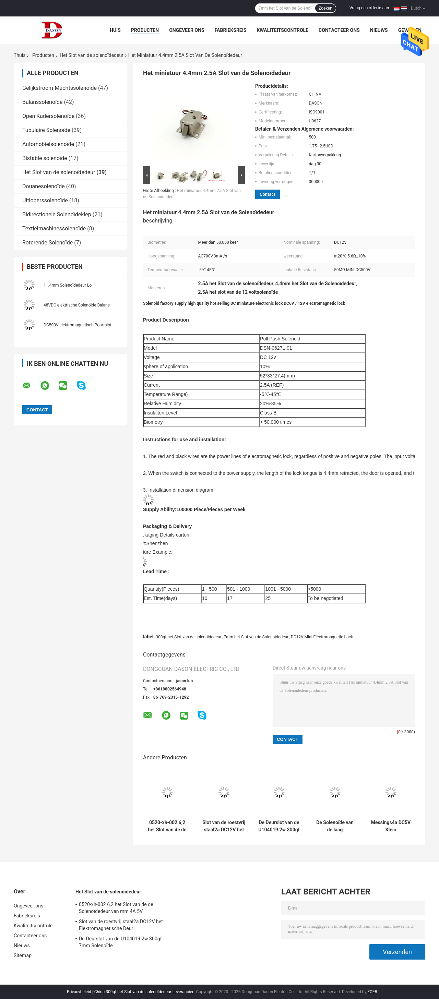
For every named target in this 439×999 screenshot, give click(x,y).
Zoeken (325, 8)
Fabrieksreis (231, 30)
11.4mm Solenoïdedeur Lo (68, 285)
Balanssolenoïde (42, 102)
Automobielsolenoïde (48, 144)
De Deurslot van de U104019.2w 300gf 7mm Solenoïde (278, 826)
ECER (372, 991)
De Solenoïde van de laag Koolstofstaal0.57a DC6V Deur (335, 826)
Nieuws (379, 30)
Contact (267, 194)
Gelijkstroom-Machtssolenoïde (59, 88)
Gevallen (410, 30)
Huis (115, 30)
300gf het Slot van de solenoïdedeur (188, 637)
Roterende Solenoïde (47, 242)
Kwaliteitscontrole (282, 30)
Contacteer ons (339, 30)
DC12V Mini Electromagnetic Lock (322, 637)
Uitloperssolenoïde (45, 200)
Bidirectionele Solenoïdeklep (56, 214)
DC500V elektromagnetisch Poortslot (77, 325)
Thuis (19, 55)
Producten (145, 30)
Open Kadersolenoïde (48, 116)
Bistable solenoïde (44, 158)
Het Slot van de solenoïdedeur (91, 55)
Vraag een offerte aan (369, 7)
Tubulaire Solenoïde (46, 130)
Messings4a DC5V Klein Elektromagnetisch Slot (391, 826)
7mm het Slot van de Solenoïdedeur (256, 637)
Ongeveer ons (186, 30)
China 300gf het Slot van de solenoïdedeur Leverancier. (144, 991)
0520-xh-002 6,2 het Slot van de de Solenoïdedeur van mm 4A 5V (167, 826)
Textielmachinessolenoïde (54, 228)
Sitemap (23, 955)
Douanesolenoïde (43, 186)
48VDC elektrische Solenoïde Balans (77, 305)
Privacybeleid (79, 991)
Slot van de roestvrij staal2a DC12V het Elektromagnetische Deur (224, 826)
